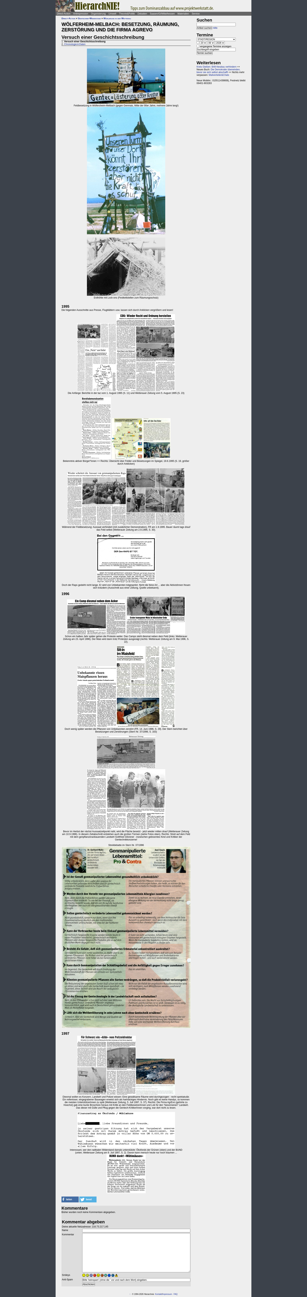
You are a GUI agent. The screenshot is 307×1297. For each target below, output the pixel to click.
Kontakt (158, 1294)
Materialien (183, 13)
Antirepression (80, 13)
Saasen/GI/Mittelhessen (162, 13)
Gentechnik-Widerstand (89, 18)
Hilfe (215, 28)
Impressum (167, 1294)
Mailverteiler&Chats (219, 75)
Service (196, 13)
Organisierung (98, 13)
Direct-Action (63, 13)
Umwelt (112, 13)
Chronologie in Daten (74, 44)
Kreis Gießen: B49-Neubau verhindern (217, 66)
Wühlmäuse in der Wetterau (117, 18)
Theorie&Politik (127, 13)
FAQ (176, 1294)
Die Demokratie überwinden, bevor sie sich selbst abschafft (218, 71)
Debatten (142, 13)
